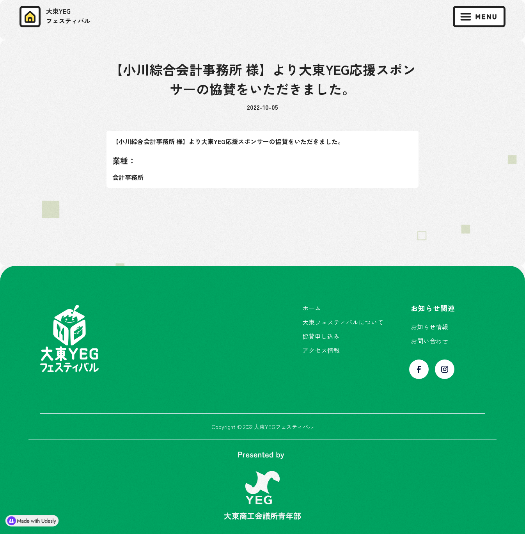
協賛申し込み (321, 336)
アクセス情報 (321, 350)
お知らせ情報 (429, 327)
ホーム (311, 308)
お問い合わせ (429, 341)
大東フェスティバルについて (342, 322)
